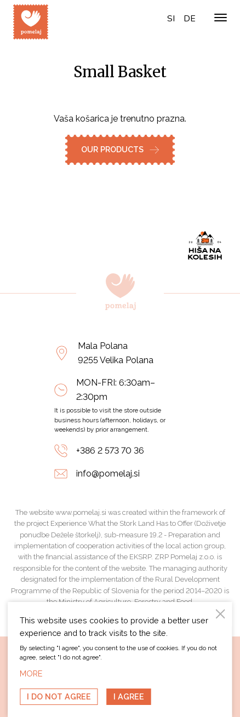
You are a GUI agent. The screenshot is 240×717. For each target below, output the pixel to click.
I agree (128, 696)
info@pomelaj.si (108, 473)
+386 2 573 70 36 (110, 450)
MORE (31, 673)
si (171, 19)
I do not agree (59, 696)
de (190, 19)
